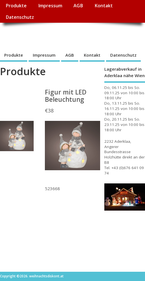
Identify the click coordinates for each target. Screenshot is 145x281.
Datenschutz (20, 17)
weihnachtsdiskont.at (50, 35)
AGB (78, 6)
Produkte (16, 6)
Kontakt (104, 6)
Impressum (50, 6)
